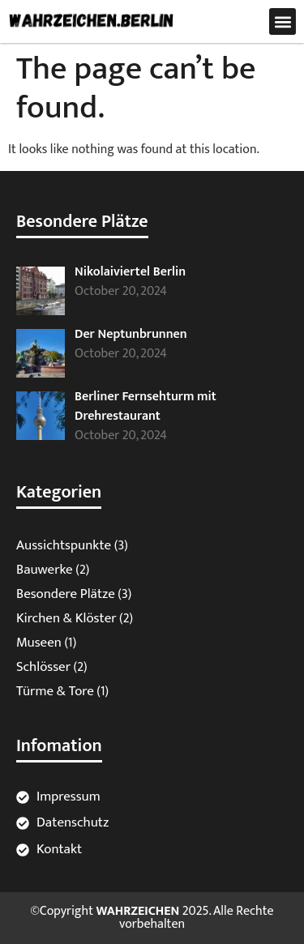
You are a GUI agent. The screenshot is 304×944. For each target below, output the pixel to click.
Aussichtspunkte (63, 545)
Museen (39, 642)
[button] (282, 21)
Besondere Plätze (65, 594)
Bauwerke (44, 569)
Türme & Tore (55, 691)
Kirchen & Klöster (66, 618)
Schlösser (43, 667)
